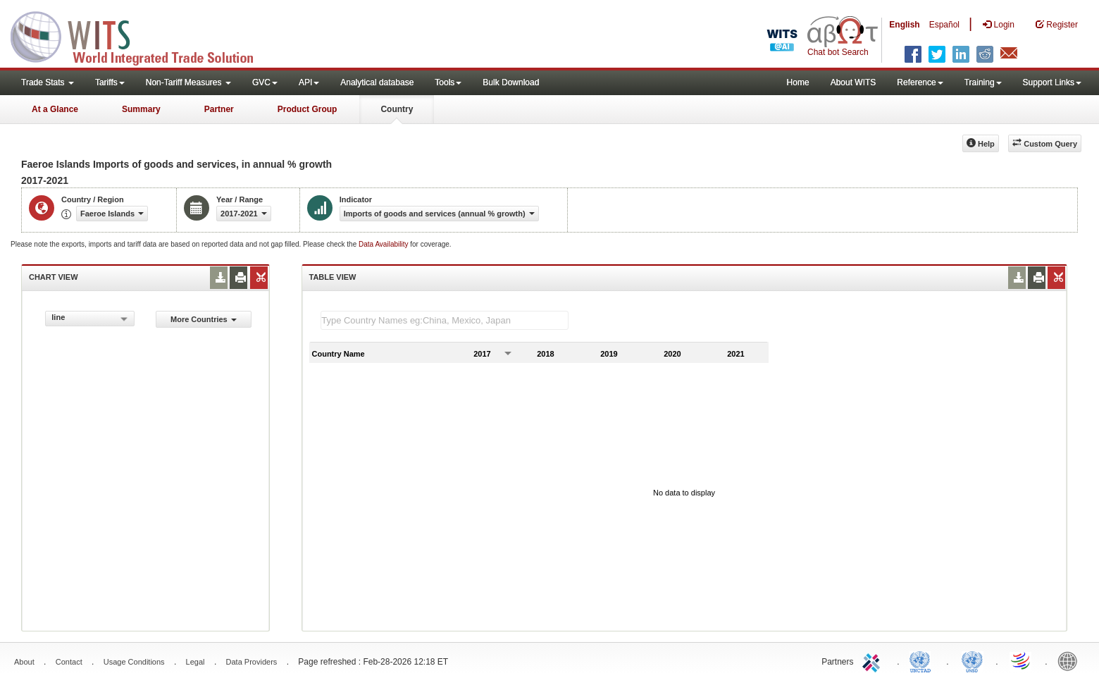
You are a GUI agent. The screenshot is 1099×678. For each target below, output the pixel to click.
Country (396, 109)
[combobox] (90, 318)
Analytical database (377, 82)
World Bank (1071, 660)
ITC (873, 660)
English (904, 25)
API (309, 82)
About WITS (853, 82)
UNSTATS (972, 660)
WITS (141, 35)
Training (983, 82)
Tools (448, 82)
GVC (265, 82)
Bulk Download (511, 82)
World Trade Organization (1021, 660)
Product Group (307, 109)
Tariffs (110, 82)
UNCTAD (923, 660)
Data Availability (384, 244)
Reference (920, 82)
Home (798, 82)
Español (944, 25)
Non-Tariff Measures (188, 82)
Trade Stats (47, 82)
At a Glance (55, 109)
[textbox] (445, 320)
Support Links (1052, 82)
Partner (219, 109)
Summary (141, 109)
